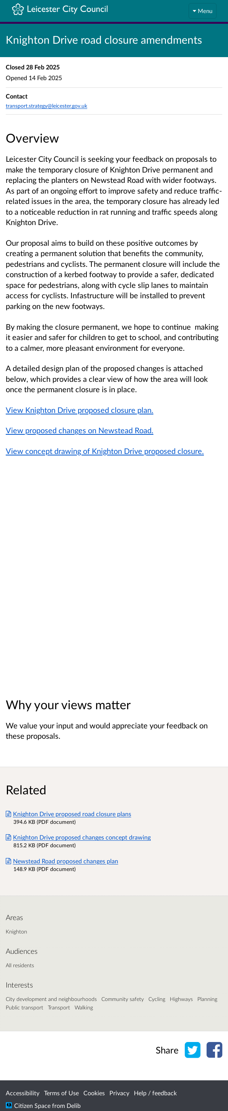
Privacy (119, 1092)
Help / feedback (155, 1092)
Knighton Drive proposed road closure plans (68, 813)
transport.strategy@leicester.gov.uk (46, 105)
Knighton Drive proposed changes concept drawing (78, 837)
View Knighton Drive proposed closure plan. (79, 409)
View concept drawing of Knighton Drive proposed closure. (105, 450)
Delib (74, 1105)
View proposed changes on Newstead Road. (79, 430)
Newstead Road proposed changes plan (62, 860)
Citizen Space (32, 1105)
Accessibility (22, 1092)
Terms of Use (61, 1092)
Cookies (94, 1092)
